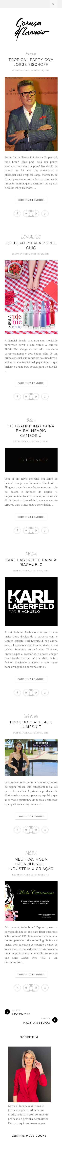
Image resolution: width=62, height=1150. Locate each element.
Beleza (31, 420)
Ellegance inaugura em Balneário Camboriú (31, 431)
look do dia (31, 716)
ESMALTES (31, 237)
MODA (31, 554)
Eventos (31, 54)
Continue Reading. (31, 200)
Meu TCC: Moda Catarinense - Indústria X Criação (31, 864)
